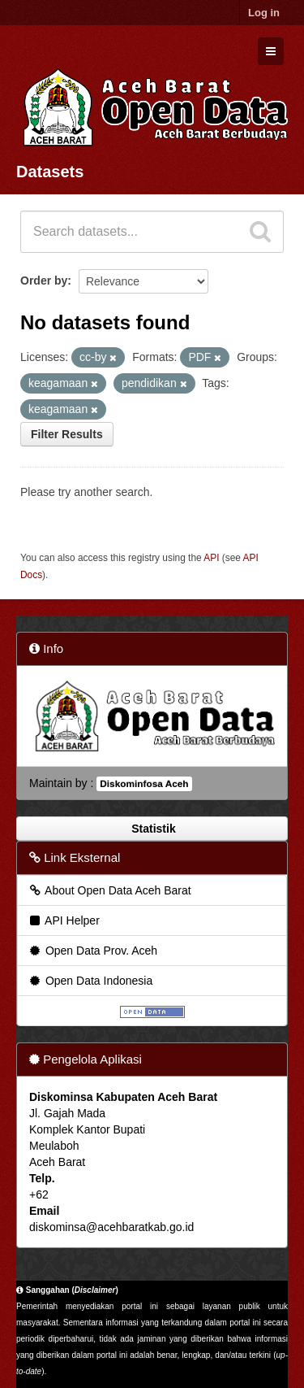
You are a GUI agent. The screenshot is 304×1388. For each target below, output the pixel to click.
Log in (264, 13)
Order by (43, 280)
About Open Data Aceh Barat (109, 890)
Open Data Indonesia (90, 980)
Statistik (151, 828)
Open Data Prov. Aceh (92, 950)
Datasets (49, 172)
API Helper (64, 920)
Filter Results (67, 434)
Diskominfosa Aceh (144, 784)
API (211, 557)
